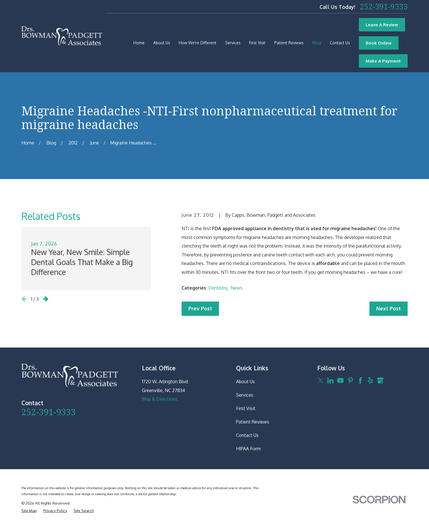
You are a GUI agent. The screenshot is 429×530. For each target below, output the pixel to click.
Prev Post (200, 308)
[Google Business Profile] (380, 380)
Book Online (379, 43)
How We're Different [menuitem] (197, 42)
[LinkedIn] (330, 380)
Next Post (388, 308)
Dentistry (217, 288)
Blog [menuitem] (316, 42)
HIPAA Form (248, 448)
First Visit (245, 408)
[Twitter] (320, 380)
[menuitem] (29, 510)
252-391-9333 (384, 6)
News (237, 288)
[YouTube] (340, 380)
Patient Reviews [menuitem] (289, 42)
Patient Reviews (252, 422)
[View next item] (45, 299)
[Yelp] (370, 380)
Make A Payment (383, 61)
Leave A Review (382, 24)
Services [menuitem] (233, 42)
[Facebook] (360, 380)
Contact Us (247, 435)
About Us (245, 381)
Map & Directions (160, 399)
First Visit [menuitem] (257, 42)
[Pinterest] (350, 380)
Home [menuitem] (139, 42)
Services (244, 395)
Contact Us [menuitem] (340, 42)
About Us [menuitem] (161, 42)
